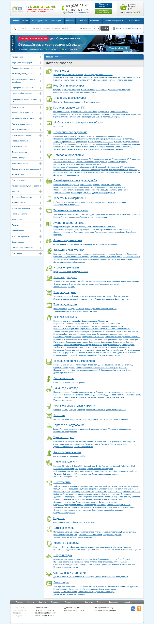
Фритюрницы (94, 342)
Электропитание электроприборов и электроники (75, 190)
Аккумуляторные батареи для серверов (70, 141)
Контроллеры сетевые (118, 170)
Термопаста (106, 114)
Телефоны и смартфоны (27, 113)
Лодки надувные (60, 444)
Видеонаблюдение (96, 365)
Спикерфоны (106, 370)
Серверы (112, 139)
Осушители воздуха (62, 257)
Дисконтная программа (115, 21)
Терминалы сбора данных (119, 429)
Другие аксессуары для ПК (103, 192)
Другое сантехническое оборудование (112, 577)
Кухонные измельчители (118, 347)
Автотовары (27, 253)
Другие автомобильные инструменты (69, 594)
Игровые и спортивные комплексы (68, 562)
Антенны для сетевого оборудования (91, 162)
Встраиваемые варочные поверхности (70, 323)
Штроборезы (70, 497)
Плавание (124, 562)
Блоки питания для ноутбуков (94, 89)
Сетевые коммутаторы (117, 162)
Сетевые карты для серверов (101, 147)
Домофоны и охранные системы (118, 365)
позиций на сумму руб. (132, 7)
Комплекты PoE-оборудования (67, 170)
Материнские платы (61, 112)
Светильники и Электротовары (98, 296)
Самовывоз (82, 21)
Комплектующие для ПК (27, 74)
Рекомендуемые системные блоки (68, 75)
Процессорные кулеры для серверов (124, 144)
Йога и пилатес (90, 562)
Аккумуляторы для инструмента (90, 497)
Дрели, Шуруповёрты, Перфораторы (77, 486)
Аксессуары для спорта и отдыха (68, 559)
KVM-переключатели (82, 474)
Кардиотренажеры (105, 562)
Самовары (133, 339)
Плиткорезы (125, 494)
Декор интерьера (61, 296)
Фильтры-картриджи (62, 352)
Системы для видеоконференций (85, 370)
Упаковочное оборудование (65, 432)
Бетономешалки (87, 507)
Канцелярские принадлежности (105, 474)
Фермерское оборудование (123, 392)
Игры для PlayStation (62, 272)
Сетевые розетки (61, 172)
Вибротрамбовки (61, 494)
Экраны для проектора (89, 229)
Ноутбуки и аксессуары (27, 63)
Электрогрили (128, 345)
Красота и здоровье (27, 236)
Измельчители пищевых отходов (77, 345)
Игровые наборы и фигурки (65, 535)
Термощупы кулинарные (86, 355)
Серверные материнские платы (108, 136)
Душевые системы (61, 577)
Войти (118, 28)
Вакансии (101, 602)
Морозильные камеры (89, 329)
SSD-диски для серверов (64, 149)
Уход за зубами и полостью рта (94, 549)
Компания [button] (95, 21)
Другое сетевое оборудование (66, 175)
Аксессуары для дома (104, 299)
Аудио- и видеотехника (27, 124)
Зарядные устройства (127, 471)
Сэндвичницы (119, 342)
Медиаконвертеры (93, 164)
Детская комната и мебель (65, 537)
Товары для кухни (27, 158)
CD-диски (58, 474)
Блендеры (92, 347)
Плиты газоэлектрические (65, 326)
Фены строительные (131, 491)
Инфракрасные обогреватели (94, 254)
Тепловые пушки (61, 259)
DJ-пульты (58, 235)
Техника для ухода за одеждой (67, 281)
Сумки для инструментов (64, 502)
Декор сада (111, 395)
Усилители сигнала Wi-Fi (64, 162)
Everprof (72, 410)
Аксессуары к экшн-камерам (105, 244)
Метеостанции (92, 284)
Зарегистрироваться (132, 28)
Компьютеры (27, 57)
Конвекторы (121, 254)
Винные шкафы (123, 329)
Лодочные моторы (76, 444)
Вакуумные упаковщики (96, 352)
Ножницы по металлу (110, 494)
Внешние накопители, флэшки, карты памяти (73, 185)
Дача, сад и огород (27, 180)
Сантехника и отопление (27, 248)
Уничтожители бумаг (121, 370)
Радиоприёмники (78, 227)
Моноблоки (58, 126)
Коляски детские (128, 532)
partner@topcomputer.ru (74, 610)
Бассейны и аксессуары (64, 395)
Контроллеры (118, 117)
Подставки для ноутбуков (64, 92)
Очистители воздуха (80, 257)
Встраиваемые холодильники (66, 329)
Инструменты (27, 219)
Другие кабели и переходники (100, 469)
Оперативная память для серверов (92, 139)
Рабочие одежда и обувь (95, 505)
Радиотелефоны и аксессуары (99, 202)
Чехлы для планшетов (73, 102)
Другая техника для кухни (109, 355)
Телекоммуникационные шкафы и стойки (122, 172)
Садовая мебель (98, 395)
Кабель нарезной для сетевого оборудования (73, 167)
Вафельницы (106, 342)
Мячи (116, 562)
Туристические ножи (118, 444)
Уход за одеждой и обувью (65, 299)
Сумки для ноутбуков (71, 89)
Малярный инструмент (128, 486)
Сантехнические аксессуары (82, 577)
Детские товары (27, 231)
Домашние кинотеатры (63, 232)
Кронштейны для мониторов (118, 190)
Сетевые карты (75, 172)
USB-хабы (87, 192)
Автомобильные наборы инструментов (121, 586)
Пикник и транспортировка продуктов (119, 441)
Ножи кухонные (60, 309)
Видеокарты (103, 112)
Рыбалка (104, 444)
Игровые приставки (27, 141)
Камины (111, 254)
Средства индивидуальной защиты (69, 505)
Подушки (74, 419)
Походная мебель (92, 444)
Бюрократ (81, 410)
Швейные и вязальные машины (125, 281)
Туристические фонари (63, 447)
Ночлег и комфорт (94, 441)
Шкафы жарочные (89, 321)
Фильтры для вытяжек (92, 339)
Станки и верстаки (90, 489)
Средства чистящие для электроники (69, 382)
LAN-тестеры (98, 167)
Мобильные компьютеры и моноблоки (27, 80)
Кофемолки (58, 334)
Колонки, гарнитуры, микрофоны (107, 185)
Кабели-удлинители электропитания (69, 471)
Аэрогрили (58, 345)
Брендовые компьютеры (104, 80)
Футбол (131, 564)
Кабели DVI (117, 466)
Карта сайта (127, 602)
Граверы (105, 499)
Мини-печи (102, 321)
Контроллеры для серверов (88, 149)
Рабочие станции (125, 77)
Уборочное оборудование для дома (96, 281)
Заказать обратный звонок (77, 13)
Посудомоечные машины (93, 337)
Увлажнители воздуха (78, 259)
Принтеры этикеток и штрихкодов (74, 429)
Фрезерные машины (70, 499)
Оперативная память (119, 112)
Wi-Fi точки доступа (117, 159)
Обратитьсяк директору (103, 5)
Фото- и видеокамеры (27, 130)
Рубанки (57, 499)
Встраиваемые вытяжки (72, 339)
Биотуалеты (81, 397)
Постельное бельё (61, 419)
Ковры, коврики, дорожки (117, 419)
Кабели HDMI (129, 466)
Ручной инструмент (62, 491)
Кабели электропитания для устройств (70, 469)
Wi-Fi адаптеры (133, 159)
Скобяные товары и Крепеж (118, 505)
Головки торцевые (85, 592)
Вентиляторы (59, 254)
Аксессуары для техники (109, 284)
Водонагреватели (73, 254)
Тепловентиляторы (131, 257)
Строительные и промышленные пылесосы (72, 510)
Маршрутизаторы (61, 164)
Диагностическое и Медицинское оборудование (91, 547)
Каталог (25, 21)
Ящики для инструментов (86, 502)
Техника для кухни (27, 163)
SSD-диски (76, 114)
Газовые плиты (93, 323)
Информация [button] (135, 21)
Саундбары (130, 232)
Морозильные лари (108, 329)
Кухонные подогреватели (64, 355)
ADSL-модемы (89, 172)
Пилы (56, 489)
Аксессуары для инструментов (67, 507)
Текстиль (27, 191)
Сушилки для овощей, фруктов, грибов (88, 350)
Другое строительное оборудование (107, 510)
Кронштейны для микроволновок (68, 337)
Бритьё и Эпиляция (62, 547)
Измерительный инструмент (105, 486)
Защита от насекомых (83, 447)
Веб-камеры (76, 192)
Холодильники (117, 326)
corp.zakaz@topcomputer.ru (105, 610)
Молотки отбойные (126, 507)
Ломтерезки (111, 350)
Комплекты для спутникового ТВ (94, 214)
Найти (105, 28)
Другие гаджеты (88, 522)
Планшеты (58, 102)
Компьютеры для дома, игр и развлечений (72, 77)
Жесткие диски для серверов (126, 141)
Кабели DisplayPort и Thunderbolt (98, 466)
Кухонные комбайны (62, 350)
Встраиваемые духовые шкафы (67, 321)
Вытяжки (57, 339)
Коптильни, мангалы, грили (128, 395)
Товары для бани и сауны (64, 397)
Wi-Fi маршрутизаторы (98, 159)
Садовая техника (103, 392)
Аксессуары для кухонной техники (121, 352)
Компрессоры (116, 499)
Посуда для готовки (76, 309)
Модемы (99, 172)
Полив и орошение (62, 392)
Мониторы (101, 190)
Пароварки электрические (77, 342)
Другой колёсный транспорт (105, 559)
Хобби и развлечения (27, 208)
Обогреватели (133, 254)
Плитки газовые (83, 326)
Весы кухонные (78, 352)
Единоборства (124, 559)
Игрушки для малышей (63, 532)
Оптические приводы (86, 117)
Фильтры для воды (133, 350)
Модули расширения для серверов (92, 144)
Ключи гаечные (75, 589)
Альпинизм (87, 559)
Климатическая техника (27, 135)
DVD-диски (67, 474)
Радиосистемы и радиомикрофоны (110, 232)
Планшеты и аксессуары (27, 68)
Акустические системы (95, 227)
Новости (30, 602)
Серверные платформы (64, 136)
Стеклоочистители (77, 284)
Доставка (70, 21)
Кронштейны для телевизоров (66, 217)
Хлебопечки (59, 347)
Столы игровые (93, 564)
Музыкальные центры (109, 229)
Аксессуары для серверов (111, 149)
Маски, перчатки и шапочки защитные (124, 549)
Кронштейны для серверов (65, 144)
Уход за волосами (72, 549)
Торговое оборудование (27, 197)
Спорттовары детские (112, 535)
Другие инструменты (107, 502)
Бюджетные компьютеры (64, 80)
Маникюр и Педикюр (122, 547)
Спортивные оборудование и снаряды (70, 564)
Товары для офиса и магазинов (27, 169)
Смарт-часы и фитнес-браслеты (67, 522)
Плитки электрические (100, 326)
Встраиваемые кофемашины (115, 331)
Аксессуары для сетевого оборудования (71, 159)
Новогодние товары (85, 299)
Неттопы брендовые (124, 80)
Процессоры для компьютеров (84, 112)
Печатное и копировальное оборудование (71, 187)
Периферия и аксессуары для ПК (27, 100)
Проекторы (111, 227)
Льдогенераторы (82, 331)
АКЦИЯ (136, 77)
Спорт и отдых (27, 242)
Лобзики (57, 486)
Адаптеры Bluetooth (62, 192)
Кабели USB (59, 466)
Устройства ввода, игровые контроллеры (107, 187)
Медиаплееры (115, 214)
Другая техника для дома (64, 287)
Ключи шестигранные (108, 589)
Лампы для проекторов (84, 232)
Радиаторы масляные (99, 257)
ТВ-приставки (74, 214)
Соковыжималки (72, 347)
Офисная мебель (61, 367)
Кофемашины (95, 331)
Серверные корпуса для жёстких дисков (71, 147)
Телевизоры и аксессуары (27, 118)
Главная (15, 21)
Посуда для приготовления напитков (101, 309)
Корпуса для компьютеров (64, 117)
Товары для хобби (77, 456)
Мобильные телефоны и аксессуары (69, 202)
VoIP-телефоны (119, 202)
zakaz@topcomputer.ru (44, 610)
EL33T (65, 410)
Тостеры (129, 342)
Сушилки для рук (61, 284)
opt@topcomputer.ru (43, 613)
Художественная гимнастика (66, 567)
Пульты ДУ (126, 214)
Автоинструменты (96, 586)
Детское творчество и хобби (90, 535)
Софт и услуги (27, 107)
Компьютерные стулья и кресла (27, 186)
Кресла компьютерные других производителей (106, 410)
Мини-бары (97, 345)
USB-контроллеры (103, 117)
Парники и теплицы (95, 397)
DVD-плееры (124, 229)
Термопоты (123, 339)
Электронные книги (92, 102)
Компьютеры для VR (84, 80)
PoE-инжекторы (112, 167)
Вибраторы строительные (106, 507)
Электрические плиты (110, 323)
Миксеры (83, 347)
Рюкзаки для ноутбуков (86, 92)
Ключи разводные (90, 589)
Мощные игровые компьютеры (104, 77)
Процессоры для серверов (65, 139)
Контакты (89, 602)
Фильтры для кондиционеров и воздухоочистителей (110, 259)
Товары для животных (114, 397)
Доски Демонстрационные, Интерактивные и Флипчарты (93, 367)
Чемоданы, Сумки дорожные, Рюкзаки (69, 441)
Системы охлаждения (91, 114)
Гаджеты (27, 225)
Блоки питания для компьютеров (127, 114)
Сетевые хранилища (124, 147)
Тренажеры (106, 564)
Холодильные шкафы (112, 345)
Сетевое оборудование (27, 93)
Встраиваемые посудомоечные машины (122, 337)
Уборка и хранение (121, 296)
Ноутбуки (57, 89)
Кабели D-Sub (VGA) (74, 466)
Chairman (57, 410)
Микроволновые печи (86, 334)
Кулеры (120, 350)
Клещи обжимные (77, 164)
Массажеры (59, 549)
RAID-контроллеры (125, 139)
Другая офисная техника (64, 373)
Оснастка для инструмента (82, 491)
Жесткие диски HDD (61, 114)
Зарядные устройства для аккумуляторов (122, 497)
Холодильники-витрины (64, 331)
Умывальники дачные (63, 400)
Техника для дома (27, 146)
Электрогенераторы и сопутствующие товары (118, 489)
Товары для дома (27, 152)
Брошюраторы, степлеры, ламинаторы (70, 365)
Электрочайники (110, 339)
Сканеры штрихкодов (98, 429)
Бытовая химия (27, 174)
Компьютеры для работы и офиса (98, 75)
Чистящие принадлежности (65, 476)
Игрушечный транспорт (84, 532)
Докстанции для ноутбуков (119, 89)
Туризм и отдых (27, 203)
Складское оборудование (64, 513)
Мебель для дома (76, 296)
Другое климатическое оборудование (69, 262)
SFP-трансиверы (127, 167)
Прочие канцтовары (62, 370)
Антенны (136, 214)
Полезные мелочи (27, 214)
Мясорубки (102, 347)
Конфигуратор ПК (39, 21)
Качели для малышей (86, 537)
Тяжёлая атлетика (119, 564)
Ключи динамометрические (65, 592)
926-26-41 (76, 6)
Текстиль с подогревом (89, 419)
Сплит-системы (115, 257)
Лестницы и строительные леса (108, 491)
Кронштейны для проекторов (66, 229)
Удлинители (59, 497)
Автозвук (57, 586)
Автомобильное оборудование (75, 586)
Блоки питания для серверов (100, 141)
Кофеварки (133, 331)
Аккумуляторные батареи (96, 471)
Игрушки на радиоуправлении (107, 532)
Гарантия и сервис (73, 602)
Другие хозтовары (122, 299)
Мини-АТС (123, 367)
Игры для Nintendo (80, 272)
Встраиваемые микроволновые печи (112, 334)
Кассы (56, 429)
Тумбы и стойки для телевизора (93, 217)
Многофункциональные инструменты (84, 494)
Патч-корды (134, 170)
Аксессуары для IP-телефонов (67, 205)
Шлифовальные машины (90, 499)
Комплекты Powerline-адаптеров (94, 170)
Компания (113, 602)
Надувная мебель (82, 395)
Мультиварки (59, 342)
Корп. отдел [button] (57, 21)
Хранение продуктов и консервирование (71, 311)
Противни (93, 311)
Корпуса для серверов (84, 136)
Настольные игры (60, 456)
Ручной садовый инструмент (82, 392)
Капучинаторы (70, 334)
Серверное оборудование (27, 88)
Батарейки (112, 471)
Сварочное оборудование (70, 489)
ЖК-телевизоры (60, 214)
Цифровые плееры (62, 227)
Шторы (102, 419)
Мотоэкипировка (61, 589)
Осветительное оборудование (66, 244)
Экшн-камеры (86, 244)
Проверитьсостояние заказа (103, 12)
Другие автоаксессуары (104, 592)
